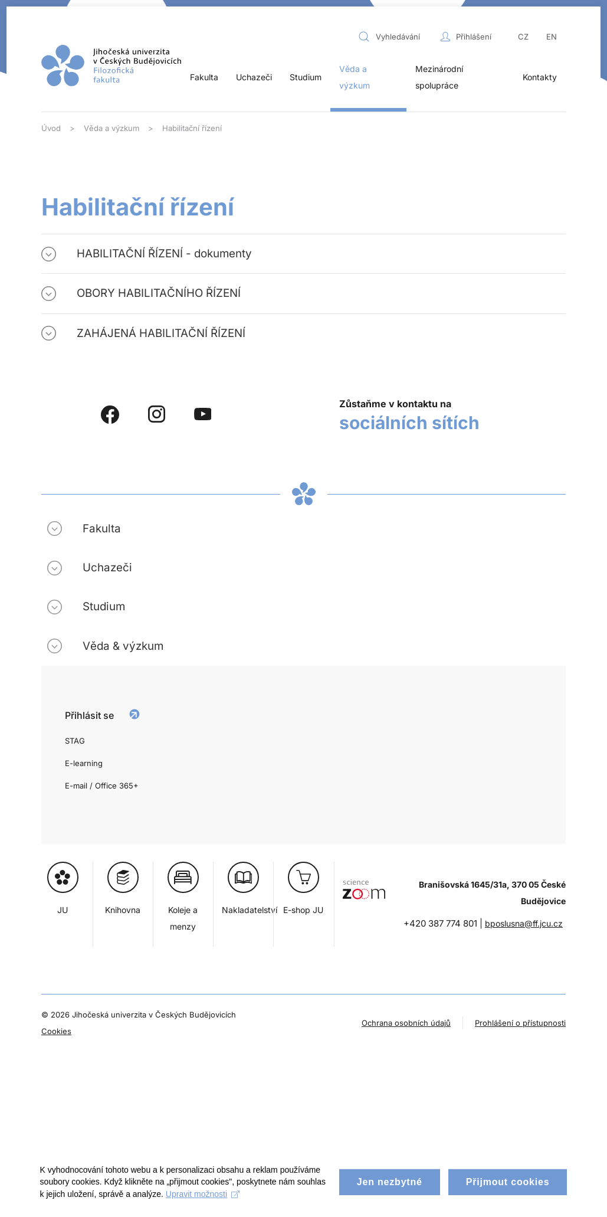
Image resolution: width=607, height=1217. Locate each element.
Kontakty (540, 77)
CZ (523, 36)
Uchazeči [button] (254, 77)
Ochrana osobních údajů (406, 1023)
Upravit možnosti (234, 1203)
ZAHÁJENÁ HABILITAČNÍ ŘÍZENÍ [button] (161, 333)
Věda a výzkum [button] (354, 77)
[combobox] (396, 36)
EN (551, 36)
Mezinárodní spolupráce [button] (439, 77)
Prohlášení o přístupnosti (520, 1023)
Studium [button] (305, 77)
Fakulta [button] (204, 77)
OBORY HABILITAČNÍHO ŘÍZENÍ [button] (159, 293)
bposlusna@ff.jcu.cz (524, 923)
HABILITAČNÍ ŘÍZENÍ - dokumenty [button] (164, 253)
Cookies (56, 1031)
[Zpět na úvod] (111, 65)
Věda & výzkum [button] (123, 646)
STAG (75, 740)
